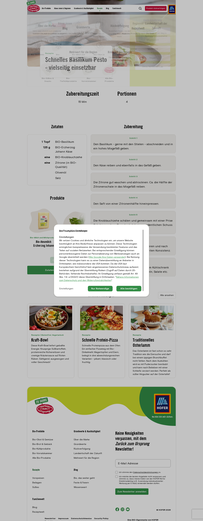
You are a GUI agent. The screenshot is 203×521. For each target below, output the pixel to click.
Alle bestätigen (128, 288)
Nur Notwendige (100, 288)
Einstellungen (66, 288)
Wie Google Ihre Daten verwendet (107, 257)
